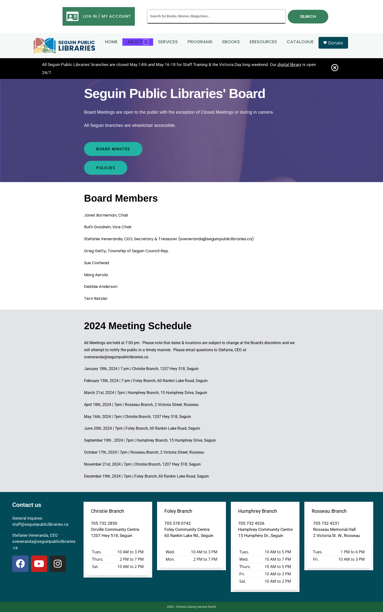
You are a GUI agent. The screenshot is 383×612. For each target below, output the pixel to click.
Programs (200, 42)
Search (308, 16)
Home (111, 42)
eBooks (231, 42)
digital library (289, 64)
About (137, 42)
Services (168, 42)
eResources (263, 42)
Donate (333, 43)
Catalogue (300, 42)
